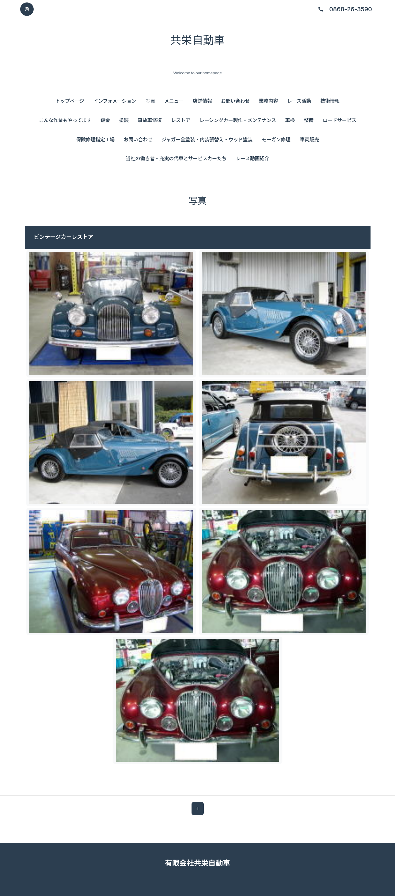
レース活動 (299, 101)
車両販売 (309, 139)
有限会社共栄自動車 (197, 863)
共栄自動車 (197, 40)
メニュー (174, 101)
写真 (150, 101)
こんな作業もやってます (65, 120)
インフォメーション (114, 101)
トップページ (69, 101)
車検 (290, 120)
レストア (180, 120)
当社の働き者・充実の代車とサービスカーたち (176, 158)
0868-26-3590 (350, 9)
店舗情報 (202, 101)
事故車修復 (150, 120)
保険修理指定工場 (95, 139)
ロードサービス (339, 120)
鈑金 (105, 120)
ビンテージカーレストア (63, 237)
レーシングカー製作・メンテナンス (237, 120)
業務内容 (268, 101)
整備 (308, 120)
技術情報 (330, 101)
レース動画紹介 (252, 158)
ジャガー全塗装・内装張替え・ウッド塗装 (207, 139)
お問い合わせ (235, 101)
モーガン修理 (276, 139)
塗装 (124, 120)
